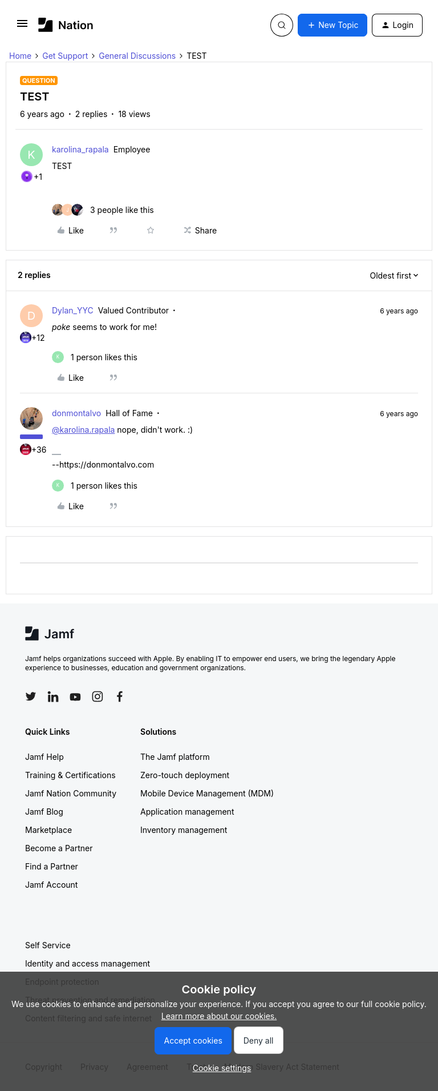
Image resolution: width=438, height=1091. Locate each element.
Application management (187, 811)
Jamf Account (51, 884)
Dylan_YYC (73, 310)
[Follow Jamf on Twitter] (30, 696)
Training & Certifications (70, 775)
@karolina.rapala (83, 429)
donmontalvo (76, 413)
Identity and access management (87, 963)
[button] (22, 27)
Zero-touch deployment (184, 775)
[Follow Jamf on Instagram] (97, 696)
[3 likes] (103, 210)
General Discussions (137, 56)
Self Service (48, 945)
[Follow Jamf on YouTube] (75, 697)
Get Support (65, 56)
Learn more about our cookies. (219, 1016)
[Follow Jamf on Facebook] (119, 696)
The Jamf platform (175, 757)
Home (20, 56)
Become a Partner (58, 848)
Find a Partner (51, 866)
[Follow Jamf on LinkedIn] (53, 696)
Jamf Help (44, 757)
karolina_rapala (80, 149)
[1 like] (94, 357)
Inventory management (183, 830)
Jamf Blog (44, 811)
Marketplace (48, 830)
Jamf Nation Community (70, 793)
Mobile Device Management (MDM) (207, 793)
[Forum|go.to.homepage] (66, 25)
